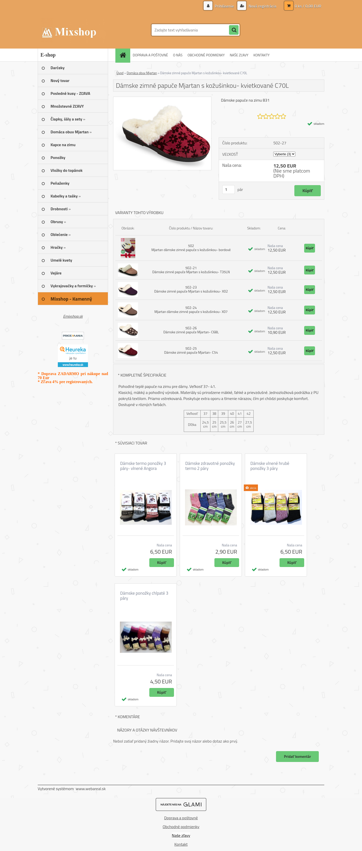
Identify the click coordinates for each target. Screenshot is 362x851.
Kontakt (181, 844)
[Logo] (72, 30)
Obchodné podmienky (181, 827)
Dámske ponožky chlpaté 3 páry (144, 596)
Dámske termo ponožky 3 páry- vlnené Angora (143, 466)
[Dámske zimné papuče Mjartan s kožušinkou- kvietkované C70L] (162, 99)
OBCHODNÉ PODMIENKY (206, 55)
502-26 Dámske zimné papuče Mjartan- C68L (191, 330)
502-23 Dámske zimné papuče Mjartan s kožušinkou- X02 (191, 289)
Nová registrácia (262, 6)
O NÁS (178, 55)
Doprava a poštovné (181, 818)
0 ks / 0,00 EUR (308, 6)
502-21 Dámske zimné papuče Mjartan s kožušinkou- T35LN (191, 269)
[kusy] (228, 189)
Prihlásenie (224, 6)
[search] (233, 30)
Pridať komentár (297, 756)
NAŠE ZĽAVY (239, 55)
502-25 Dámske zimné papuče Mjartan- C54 (191, 350)
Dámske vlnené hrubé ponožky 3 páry (269, 466)
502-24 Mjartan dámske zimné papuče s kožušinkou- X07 (191, 309)
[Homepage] (124, 55)
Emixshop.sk (73, 316)
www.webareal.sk (91, 789)
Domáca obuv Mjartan (142, 72)
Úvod (119, 72)
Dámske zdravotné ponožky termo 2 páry (210, 466)
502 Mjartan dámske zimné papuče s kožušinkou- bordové (191, 247)
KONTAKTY (261, 55)
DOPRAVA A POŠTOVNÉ (150, 55)
